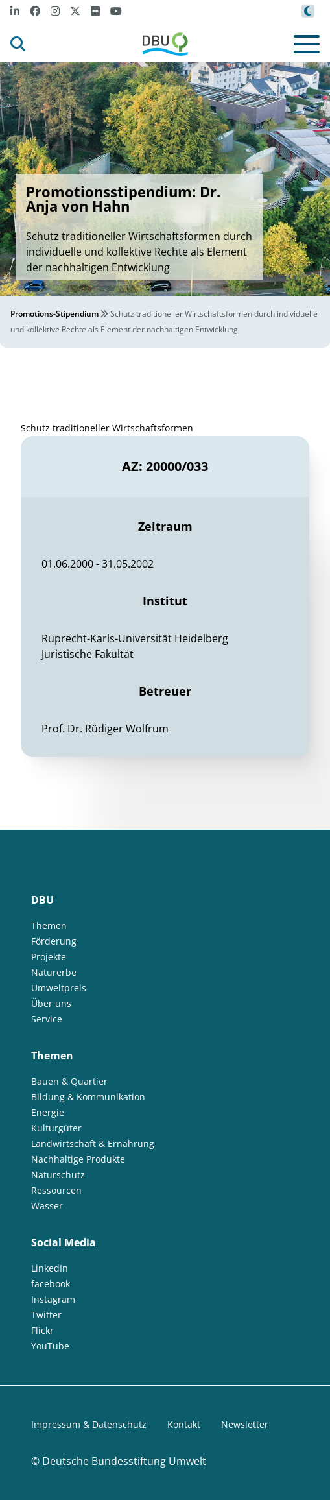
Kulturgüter (56, 1128)
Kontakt (183, 1424)
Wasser (47, 1206)
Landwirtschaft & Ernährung (92, 1143)
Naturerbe (54, 972)
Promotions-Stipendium (54, 313)
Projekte (48, 956)
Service (46, 1019)
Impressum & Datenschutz (89, 1424)
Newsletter (244, 1424)
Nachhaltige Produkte (78, 1159)
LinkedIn (49, 1268)
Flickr (42, 1330)
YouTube (50, 1346)
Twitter (46, 1315)
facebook (50, 1283)
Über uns (51, 1003)
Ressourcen (56, 1190)
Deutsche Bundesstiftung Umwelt (124, 1461)
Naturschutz (58, 1174)
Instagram (53, 1299)
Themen (49, 925)
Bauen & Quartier (69, 1081)
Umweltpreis (58, 988)
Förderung (54, 941)
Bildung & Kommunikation (88, 1097)
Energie (47, 1112)
